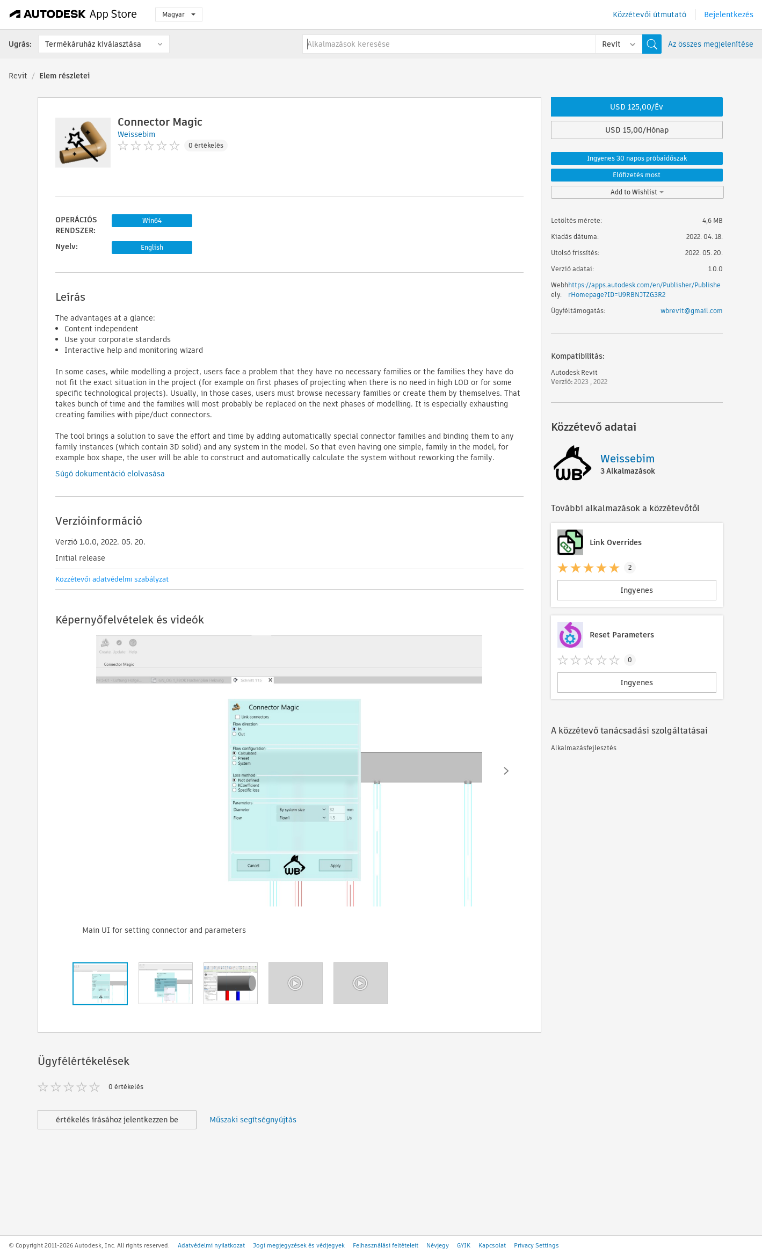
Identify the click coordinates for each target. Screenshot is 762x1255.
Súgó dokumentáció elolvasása (110, 473)
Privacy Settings (536, 1245)
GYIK (463, 1245)
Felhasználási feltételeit (385, 1245)
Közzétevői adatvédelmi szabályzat (112, 579)
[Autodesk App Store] (73, 14)
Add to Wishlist (637, 192)
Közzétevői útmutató (649, 14)
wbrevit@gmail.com (692, 310)
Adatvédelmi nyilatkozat (211, 1245)
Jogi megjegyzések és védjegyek (299, 1245)
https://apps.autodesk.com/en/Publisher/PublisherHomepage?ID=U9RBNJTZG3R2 (644, 289)
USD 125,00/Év (636, 106)
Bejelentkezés (728, 14)
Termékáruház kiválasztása (93, 44)
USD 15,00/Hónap (637, 130)
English (152, 247)
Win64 (152, 220)
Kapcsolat (492, 1245)
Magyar (178, 14)
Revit (18, 75)
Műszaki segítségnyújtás (252, 1119)
